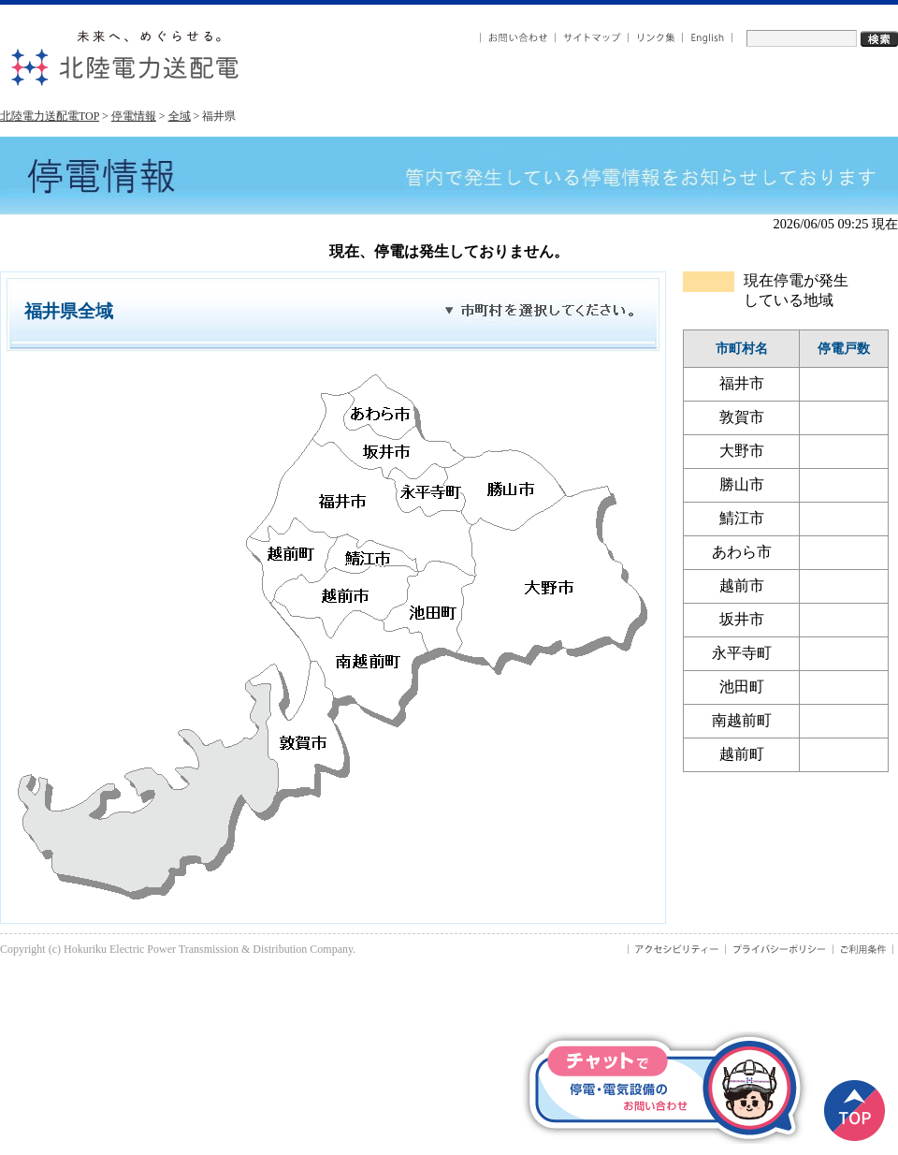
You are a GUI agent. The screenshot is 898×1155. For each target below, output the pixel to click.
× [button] (785, 1055)
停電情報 (133, 116)
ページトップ (854, 1110)
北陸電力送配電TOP (49, 116)
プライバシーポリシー (779, 949)
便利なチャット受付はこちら (664, 1087)
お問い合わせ (518, 38)
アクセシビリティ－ (677, 949)
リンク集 (656, 38)
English (707, 38)
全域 (179, 116)
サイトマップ (592, 38)
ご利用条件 (863, 949)
